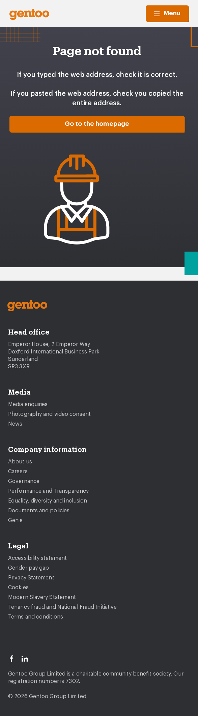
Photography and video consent (49, 414)
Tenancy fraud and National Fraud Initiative (62, 607)
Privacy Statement (31, 577)
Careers (18, 471)
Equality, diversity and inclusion (47, 501)
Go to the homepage (97, 124)
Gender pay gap (28, 568)
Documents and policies (38, 510)
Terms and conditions (35, 617)
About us (20, 461)
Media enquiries (28, 404)
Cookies (18, 587)
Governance (23, 481)
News (15, 424)
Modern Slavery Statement (42, 597)
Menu (167, 13)
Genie (15, 520)
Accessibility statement (37, 558)
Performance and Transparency (48, 491)
